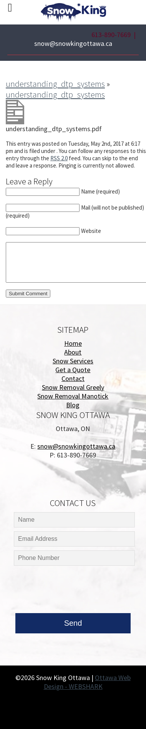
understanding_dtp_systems (55, 83)
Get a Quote (72, 369)
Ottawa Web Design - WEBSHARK (87, 682)
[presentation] (72, 591)
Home (73, 343)
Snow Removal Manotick (72, 396)
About (72, 352)
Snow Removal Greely (73, 387)
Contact (73, 378)
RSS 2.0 (59, 158)
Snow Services (73, 360)
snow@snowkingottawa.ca (73, 43)
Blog (73, 404)
